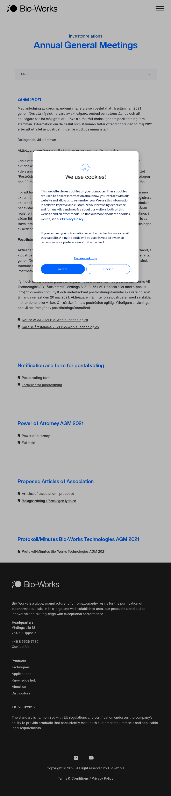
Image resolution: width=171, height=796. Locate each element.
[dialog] (85, 216)
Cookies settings (85, 258)
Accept (62, 269)
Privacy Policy (73, 219)
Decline (108, 269)
